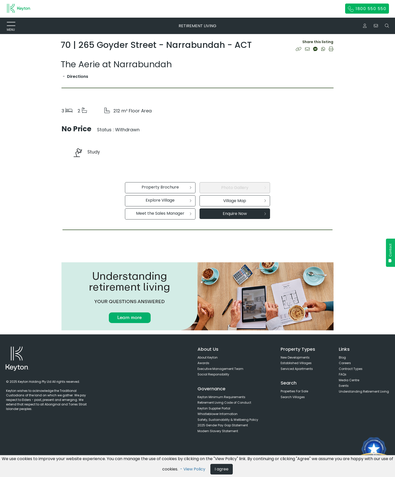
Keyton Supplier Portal (214, 408)
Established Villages (296, 363)
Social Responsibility (213, 374)
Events (344, 386)
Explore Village (168, 200)
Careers (345, 363)
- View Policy (193, 469)
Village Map (244, 201)
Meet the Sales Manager (163, 213)
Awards (203, 363)
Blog (342, 357)
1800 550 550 (367, 9)
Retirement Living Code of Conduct (224, 402)
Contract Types (351, 369)
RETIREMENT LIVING (197, 26)
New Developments (295, 357)
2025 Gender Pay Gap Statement (223, 425)
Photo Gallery (243, 187)
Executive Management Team (220, 369)
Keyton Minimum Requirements (221, 397)
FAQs (342, 374)
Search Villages (293, 397)
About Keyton (208, 357)
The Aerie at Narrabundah (116, 64)
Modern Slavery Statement (218, 431)
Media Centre (349, 380)
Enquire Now (244, 213)
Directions (77, 76)
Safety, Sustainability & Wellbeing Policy (228, 420)
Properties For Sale (294, 391)
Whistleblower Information (218, 414)
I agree (221, 469)
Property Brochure (166, 187)
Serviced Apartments (297, 369)
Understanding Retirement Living (364, 391)
